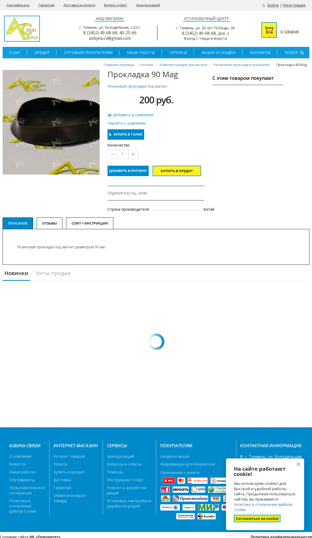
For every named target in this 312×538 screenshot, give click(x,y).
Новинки (16, 273)
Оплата (60, 464)
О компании (20, 456)
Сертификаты (18, 5)
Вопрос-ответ (115, 5)
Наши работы (141, 52)
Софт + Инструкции (90, 223)
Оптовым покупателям (88, 52)
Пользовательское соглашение (27, 490)
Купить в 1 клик (125, 134)
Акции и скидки (218, 52)
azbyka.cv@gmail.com (110, 38)
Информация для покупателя (187, 464)
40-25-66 (128, 33)
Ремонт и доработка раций (126, 490)
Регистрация (294, 5)
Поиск (294, 52)
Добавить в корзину (128, 171)
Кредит (42, 52)
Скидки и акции (174, 456)
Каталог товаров (69, 456)
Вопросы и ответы (124, 464)
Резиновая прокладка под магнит (137, 86)
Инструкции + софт (125, 479)
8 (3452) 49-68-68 (100, 33)
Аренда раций (148, 5)
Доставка (62, 479)
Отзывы (49, 223)
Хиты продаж (53, 273)
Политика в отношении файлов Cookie (22, 506)
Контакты (260, 52)
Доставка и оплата (79, 5)
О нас (14, 52)
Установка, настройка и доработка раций (129, 503)
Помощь (115, 471)
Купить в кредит (177, 171)
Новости (17, 464)
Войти (273, 5)
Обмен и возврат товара (69, 498)
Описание (18, 223)
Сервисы (178, 52)
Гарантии (47, 5)
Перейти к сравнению (126, 123)
